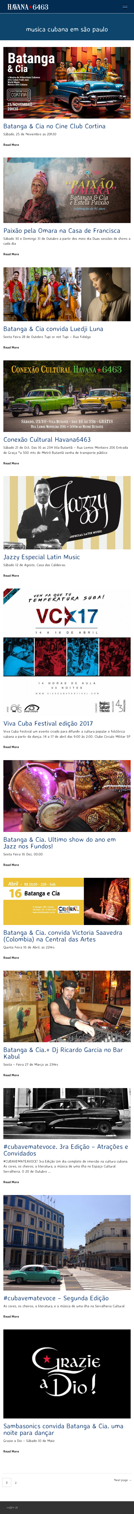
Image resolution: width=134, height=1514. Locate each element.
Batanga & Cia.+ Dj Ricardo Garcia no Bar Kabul (63, 1052)
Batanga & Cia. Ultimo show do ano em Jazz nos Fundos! (59, 842)
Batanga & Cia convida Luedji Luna (53, 328)
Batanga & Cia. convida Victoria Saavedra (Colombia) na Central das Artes (62, 935)
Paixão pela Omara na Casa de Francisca (61, 230)
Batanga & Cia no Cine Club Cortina (54, 126)
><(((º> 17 (12, 1507)
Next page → (123, 1480)
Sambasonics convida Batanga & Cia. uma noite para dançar (63, 1429)
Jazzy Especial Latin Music (41, 557)
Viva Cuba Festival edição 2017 (48, 723)
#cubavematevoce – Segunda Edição (56, 1298)
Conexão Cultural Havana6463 (47, 439)
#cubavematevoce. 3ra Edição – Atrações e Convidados (65, 1149)
